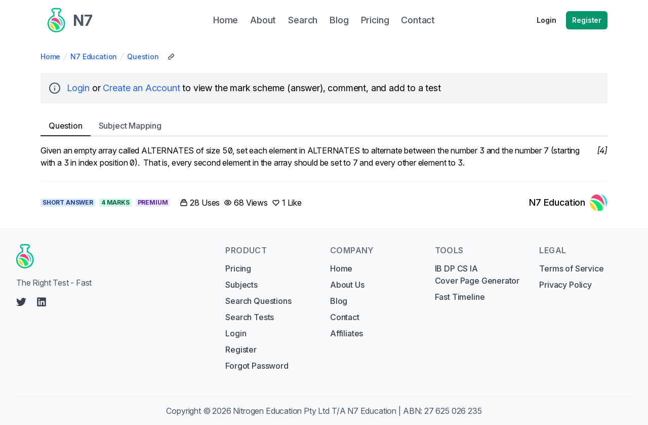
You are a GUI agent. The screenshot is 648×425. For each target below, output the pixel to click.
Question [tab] (66, 126)
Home (50, 56)
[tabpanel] (324, 156)
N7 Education (93, 56)
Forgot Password (256, 366)
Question (143, 56)
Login (546, 20)
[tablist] (324, 125)
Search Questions (258, 301)
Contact (344, 317)
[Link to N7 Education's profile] (568, 203)
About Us (347, 285)
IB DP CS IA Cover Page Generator (477, 274)
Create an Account (141, 88)
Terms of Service (571, 268)
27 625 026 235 (453, 411)
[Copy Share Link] (171, 57)
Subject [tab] (130, 126)
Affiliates (346, 333)
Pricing (238, 268)
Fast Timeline (460, 297)
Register (586, 20)
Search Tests (249, 317)
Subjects (241, 285)
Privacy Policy (565, 285)
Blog (338, 301)
